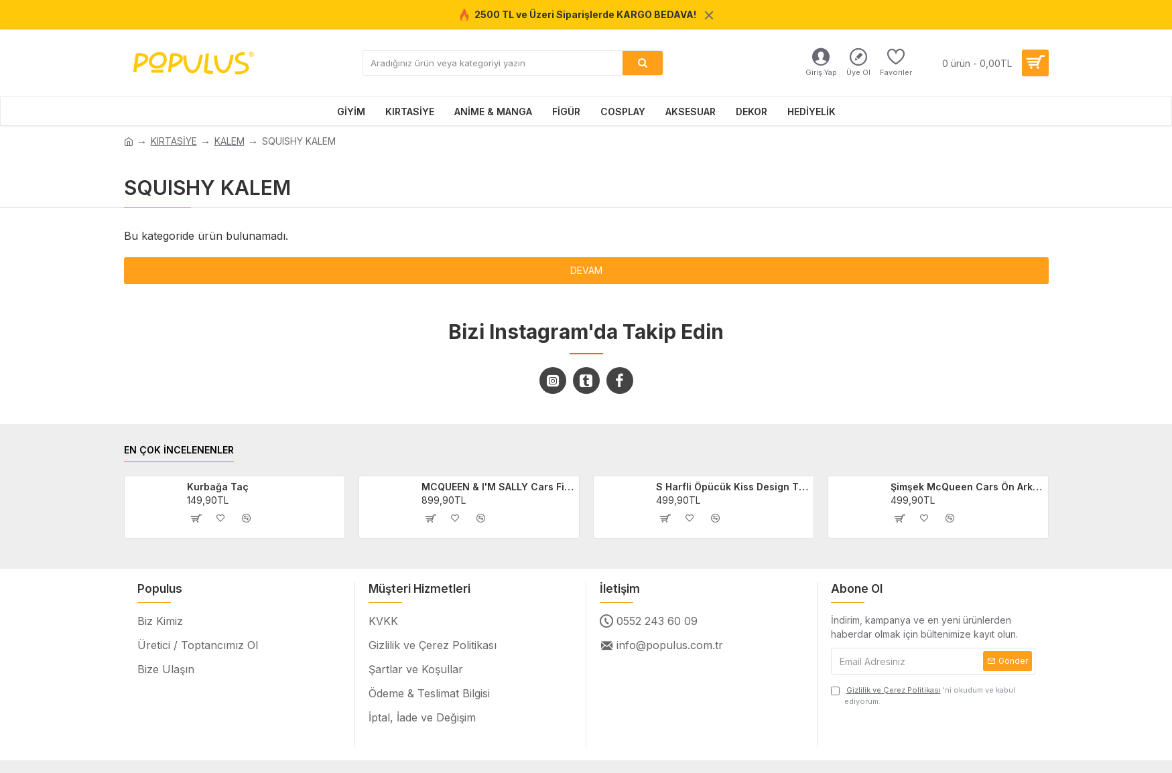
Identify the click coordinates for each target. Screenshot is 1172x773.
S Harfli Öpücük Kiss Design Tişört (732, 486)
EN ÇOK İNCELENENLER (179, 449)
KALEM (229, 141)
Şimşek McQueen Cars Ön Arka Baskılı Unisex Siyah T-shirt (967, 486)
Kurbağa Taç (218, 486)
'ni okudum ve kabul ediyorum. (923, 695)
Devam (586, 270)
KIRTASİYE (174, 141)
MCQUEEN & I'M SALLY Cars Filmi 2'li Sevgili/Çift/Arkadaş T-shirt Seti (497, 486)
